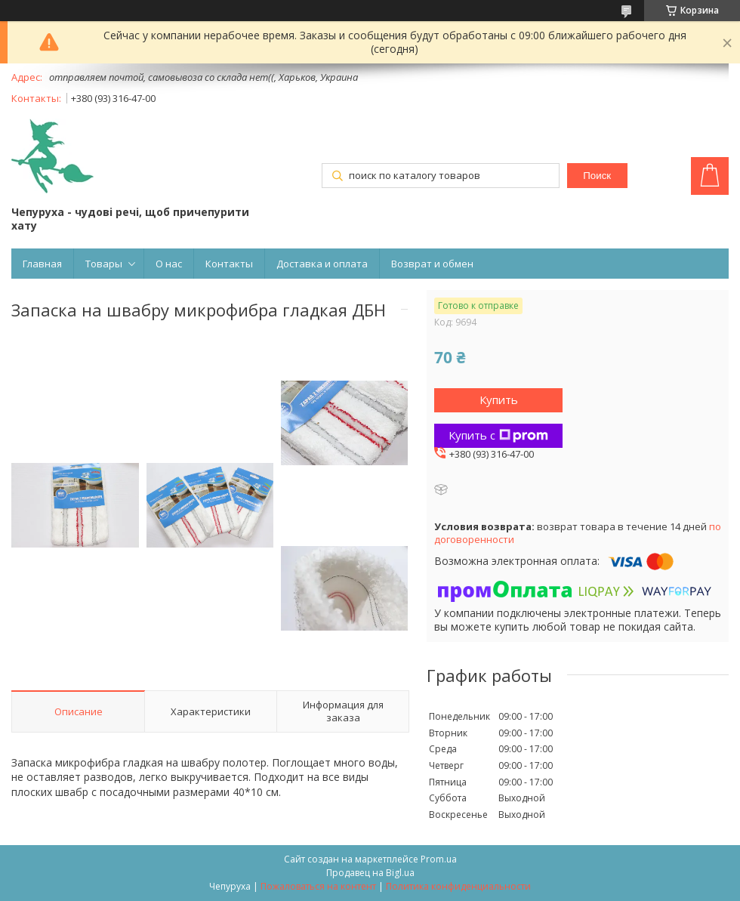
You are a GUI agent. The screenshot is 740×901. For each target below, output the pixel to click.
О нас (169, 263)
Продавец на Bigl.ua (370, 872)
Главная (42, 263)
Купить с (498, 435)
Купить (498, 399)
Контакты (229, 263)
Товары (103, 263)
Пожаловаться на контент (318, 886)
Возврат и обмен (432, 263)
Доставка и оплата (322, 263)
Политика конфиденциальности (458, 886)
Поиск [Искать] (597, 175)
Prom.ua (439, 859)
